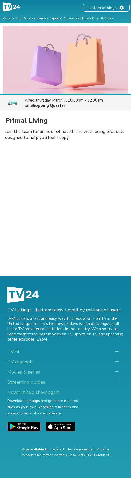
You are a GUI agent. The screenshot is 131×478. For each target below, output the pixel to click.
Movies (29, 18)
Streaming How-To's (81, 18)
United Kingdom (75, 449)
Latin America (99, 449)
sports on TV (86, 334)
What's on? (12, 18)
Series (43, 18)
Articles (107, 18)
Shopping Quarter (48, 105)
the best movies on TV (52, 334)
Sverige (55, 449)
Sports (56, 18)
